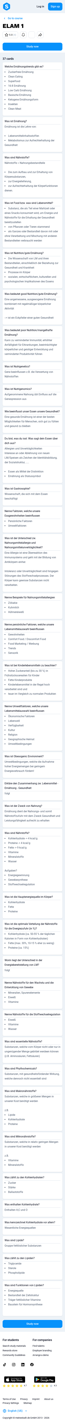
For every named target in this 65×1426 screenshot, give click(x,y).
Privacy (24, 1399)
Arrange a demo (41, 1355)
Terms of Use (9, 1399)
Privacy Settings (11, 1403)
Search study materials (14, 1346)
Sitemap (27, 1403)
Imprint (36, 1399)
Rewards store (10, 1350)
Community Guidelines (14, 1355)
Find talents (38, 1346)
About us (48, 1399)
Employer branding (42, 1350)
